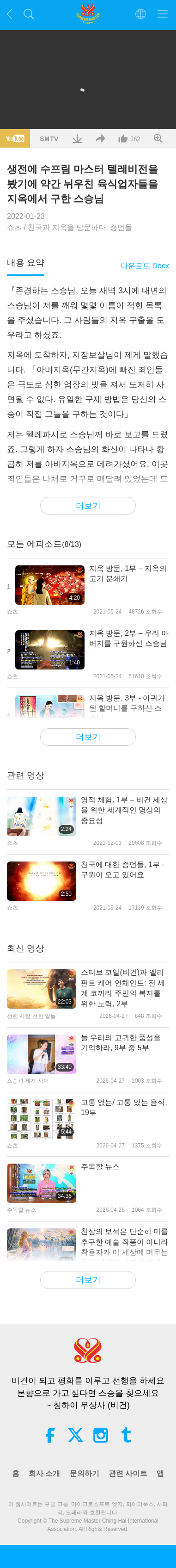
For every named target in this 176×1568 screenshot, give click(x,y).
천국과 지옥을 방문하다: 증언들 (80, 227)
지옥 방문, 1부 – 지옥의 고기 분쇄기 (128, 573)
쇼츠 (14, 227)
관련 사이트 (128, 1473)
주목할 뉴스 (100, 1167)
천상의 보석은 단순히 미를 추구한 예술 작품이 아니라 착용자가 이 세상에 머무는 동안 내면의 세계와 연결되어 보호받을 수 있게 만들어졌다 (124, 1247)
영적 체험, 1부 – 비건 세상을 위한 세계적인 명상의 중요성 (124, 810)
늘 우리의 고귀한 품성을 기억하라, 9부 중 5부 (121, 1043)
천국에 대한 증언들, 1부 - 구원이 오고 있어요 (122, 870)
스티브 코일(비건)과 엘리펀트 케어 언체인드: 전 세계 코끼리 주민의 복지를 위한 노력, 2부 (123, 987)
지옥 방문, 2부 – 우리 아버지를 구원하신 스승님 (129, 638)
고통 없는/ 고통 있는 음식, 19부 (124, 1107)
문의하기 (84, 1473)
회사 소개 (44, 1473)
